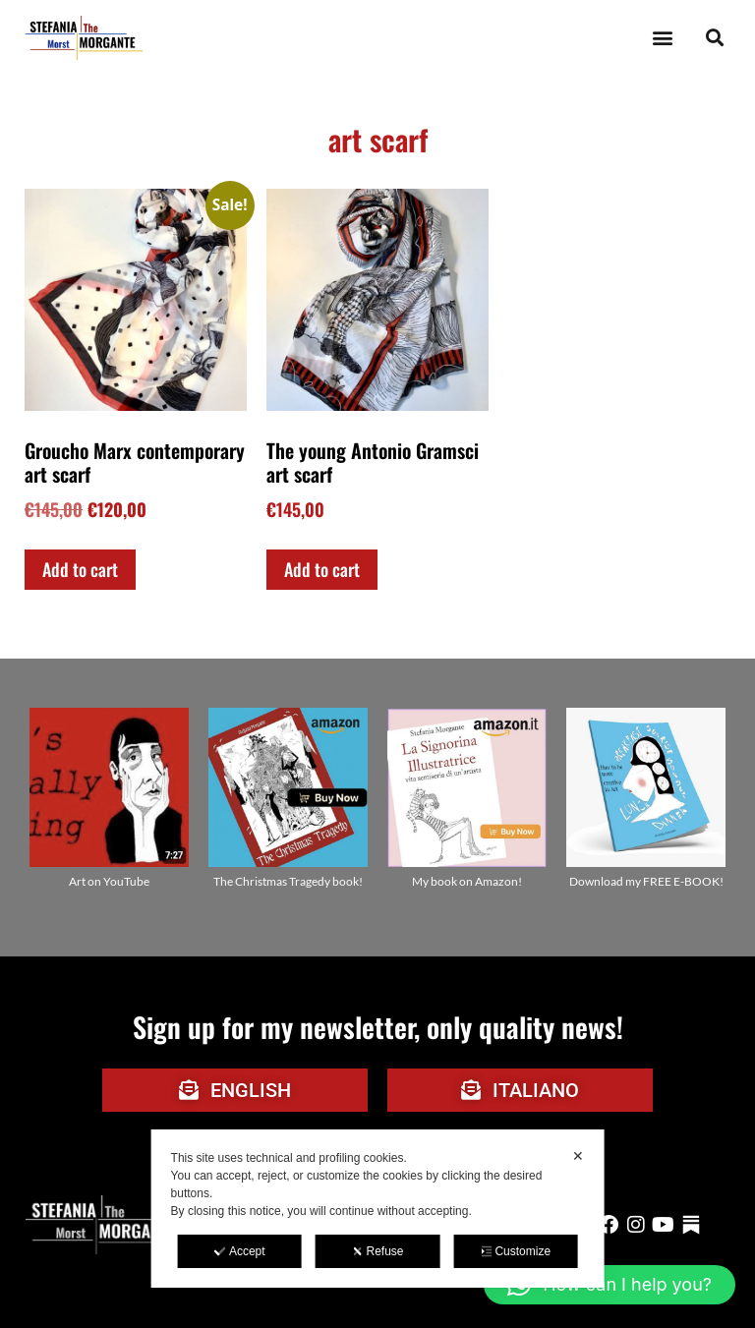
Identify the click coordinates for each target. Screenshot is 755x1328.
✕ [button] (578, 1156)
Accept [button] (239, 1251)
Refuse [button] (377, 1251)
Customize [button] (515, 1251)
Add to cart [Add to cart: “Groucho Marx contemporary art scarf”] (80, 569)
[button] (662, 38)
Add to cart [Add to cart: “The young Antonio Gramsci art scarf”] (322, 569)
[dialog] (378, 1208)
